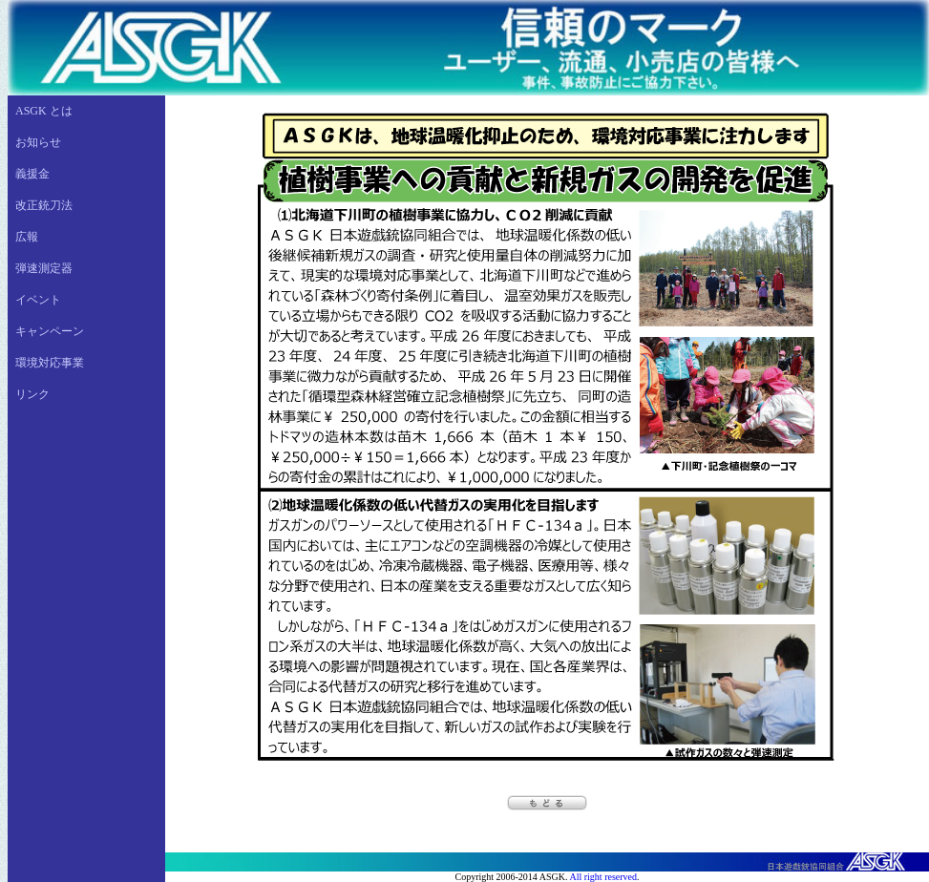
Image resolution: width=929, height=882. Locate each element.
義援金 (32, 173)
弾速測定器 (44, 268)
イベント (38, 299)
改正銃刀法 (44, 205)
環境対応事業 (49, 362)
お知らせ (38, 142)
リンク (32, 394)
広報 (26, 236)
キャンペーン (49, 331)
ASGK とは (44, 110)
